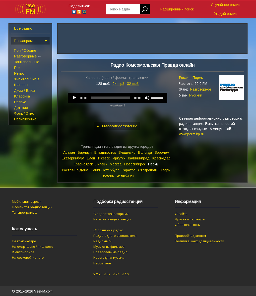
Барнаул (85, 152)
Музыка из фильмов (109, 246)
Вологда (145, 152)
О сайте (181, 214)
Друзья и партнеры (190, 219)
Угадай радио (225, 14)
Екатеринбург (73, 158)
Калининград (139, 158)
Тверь (165, 170)
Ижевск (104, 158)
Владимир (127, 152)
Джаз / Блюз (24, 90)
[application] (117, 98)
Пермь (197, 78)
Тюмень (107, 176)
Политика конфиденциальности (199, 241)
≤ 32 (107, 274)
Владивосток (105, 152)
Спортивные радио (108, 230)
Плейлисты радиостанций (32, 207)
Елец (91, 158)
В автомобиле (23, 252)
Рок (17, 67)
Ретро (19, 73)
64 (118, 84)
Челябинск (125, 176)
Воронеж (162, 152)
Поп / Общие (25, 50)
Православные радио (110, 252)
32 (133, 84)
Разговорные (25, 56)
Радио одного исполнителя (114, 236)
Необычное (102, 263)
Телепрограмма (24, 212)
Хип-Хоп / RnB (26, 79)
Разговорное (200, 89)
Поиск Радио (119, 9)
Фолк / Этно (24, 113)
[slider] (110, 98)
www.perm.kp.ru (191, 134)
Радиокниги (102, 241)
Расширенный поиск (176, 9)
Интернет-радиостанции (112, 219)
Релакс (20, 102)
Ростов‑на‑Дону (75, 170)
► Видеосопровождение (116, 126)
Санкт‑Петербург (105, 170)
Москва (116, 164)
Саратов (128, 170)
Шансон (21, 85)
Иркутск (119, 158)
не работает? (117, 105)
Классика (22, 96)
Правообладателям (190, 236)
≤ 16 (125, 274)
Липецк (101, 164)
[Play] (74, 97)
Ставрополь (148, 170)
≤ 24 (116, 274)
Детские (21, 107)
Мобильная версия (26, 201)
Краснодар (161, 158)
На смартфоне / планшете (32, 246)
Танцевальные (26, 62)
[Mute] (146, 97)
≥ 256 (97, 274)
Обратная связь (187, 225)
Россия (185, 78)
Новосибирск (134, 164)
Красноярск (83, 164)
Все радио (23, 28)
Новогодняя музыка (108, 257)
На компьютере (24, 241)
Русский (195, 95)
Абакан (69, 152)
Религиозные (25, 119)
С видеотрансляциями (110, 214)
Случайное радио (225, 5)
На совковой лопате (28, 257)
